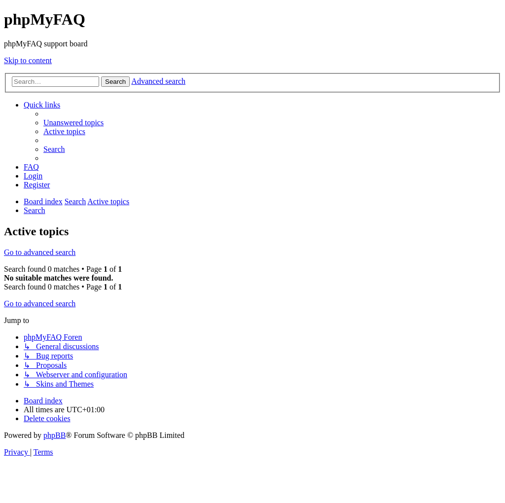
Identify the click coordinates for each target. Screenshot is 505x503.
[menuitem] (73, 122)
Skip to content (28, 60)
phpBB (54, 435)
